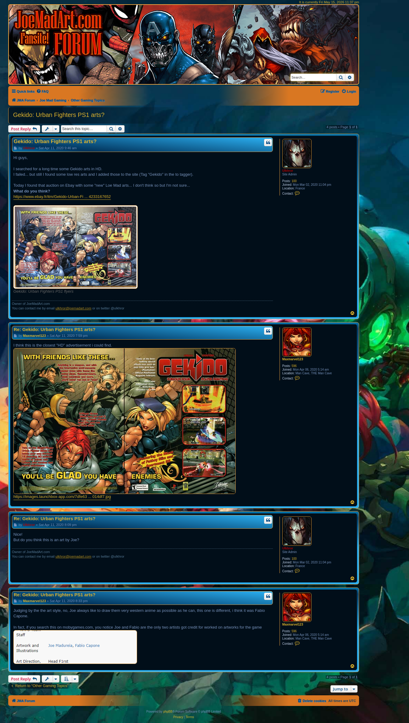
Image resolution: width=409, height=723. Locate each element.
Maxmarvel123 (292, 359)
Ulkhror (287, 170)
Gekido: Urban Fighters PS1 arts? (58, 114)
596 (294, 366)
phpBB (167, 711)
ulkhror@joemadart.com (73, 308)
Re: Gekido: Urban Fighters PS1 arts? (54, 329)
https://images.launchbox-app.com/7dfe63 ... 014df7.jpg (62, 496)
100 (294, 181)
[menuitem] (42, 91)
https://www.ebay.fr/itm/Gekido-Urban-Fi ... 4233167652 (62, 196)
